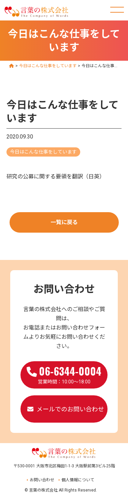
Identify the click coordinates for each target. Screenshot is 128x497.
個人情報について (77, 480)
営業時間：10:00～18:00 (64, 373)
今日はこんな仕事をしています (43, 152)
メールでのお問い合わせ (70, 409)
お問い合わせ (42, 480)
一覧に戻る (64, 222)
